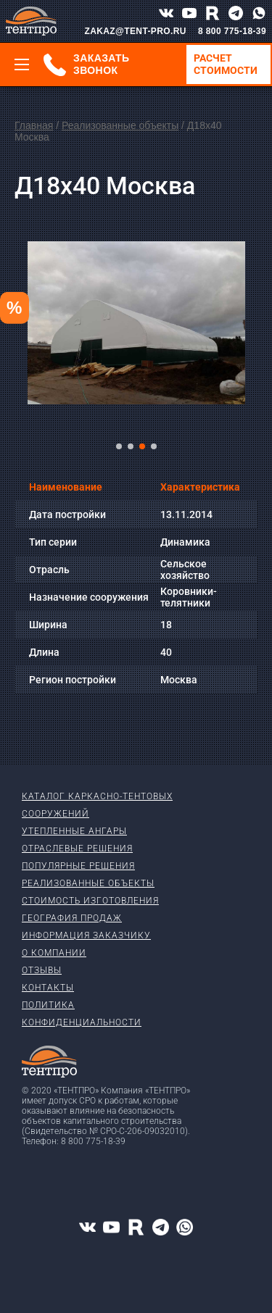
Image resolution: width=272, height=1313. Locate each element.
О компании (54, 953)
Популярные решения (78, 866)
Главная (34, 125)
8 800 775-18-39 (232, 31)
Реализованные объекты (120, 125)
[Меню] (22, 64)
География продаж (72, 918)
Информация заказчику (86, 935)
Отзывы (42, 970)
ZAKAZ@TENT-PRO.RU (135, 31)
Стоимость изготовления (90, 901)
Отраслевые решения (77, 848)
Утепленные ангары (74, 831)
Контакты (48, 988)
